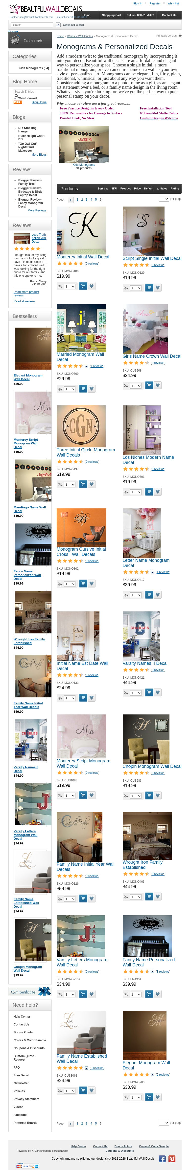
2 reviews (163, 1074)
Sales (163, 188)
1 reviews (97, 366)
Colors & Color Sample (30, 1040)
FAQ (17, 1067)
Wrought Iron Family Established (143, 865)
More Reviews (37, 210)
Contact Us (21, 1024)
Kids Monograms (84, 165)
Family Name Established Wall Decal (26, 902)
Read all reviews (24, 301)
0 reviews (92, 263)
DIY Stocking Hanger (27, 129)
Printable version (166, 35)
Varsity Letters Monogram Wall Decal (25, 834)
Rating (175, 188)
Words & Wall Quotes (80, 36)
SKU (114, 188)
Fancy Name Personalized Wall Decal (27, 575)
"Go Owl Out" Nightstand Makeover (27, 147)
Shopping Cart (111, 15)
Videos (18, 1107)
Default (148, 188)
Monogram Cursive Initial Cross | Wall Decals (81, 552)
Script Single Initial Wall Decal (152, 258)
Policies (19, 1091)
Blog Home (39, 102)
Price (137, 188)
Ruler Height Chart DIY (31, 137)
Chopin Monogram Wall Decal (152, 766)
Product (125, 188)
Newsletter (21, 1083)
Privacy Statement (26, 1099)
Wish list (173, 3)
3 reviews (163, 971)
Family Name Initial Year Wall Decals (28, 705)
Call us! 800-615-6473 (140, 15)
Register (154, 3)
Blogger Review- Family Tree (30, 182)
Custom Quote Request (24, 1057)
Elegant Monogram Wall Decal (28, 377)
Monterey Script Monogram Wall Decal (26, 443)
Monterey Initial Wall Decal (83, 256)
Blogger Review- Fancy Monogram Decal (30, 203)
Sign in (137, 3)
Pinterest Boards (25, 1123)
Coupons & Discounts (29, 1048)
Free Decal (21, 1075)
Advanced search (73, 24)
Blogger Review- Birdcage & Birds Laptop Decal (30, 192)
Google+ (14, 31)
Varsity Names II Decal (145, 663)
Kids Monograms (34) (34, 68)
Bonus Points (23, 1032)
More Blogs (39, 154)
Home (60, 36)
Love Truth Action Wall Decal (39, 238)
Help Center (22, 1016)
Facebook (20, 1115)
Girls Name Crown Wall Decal (152, 356)
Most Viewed (28, 98)
